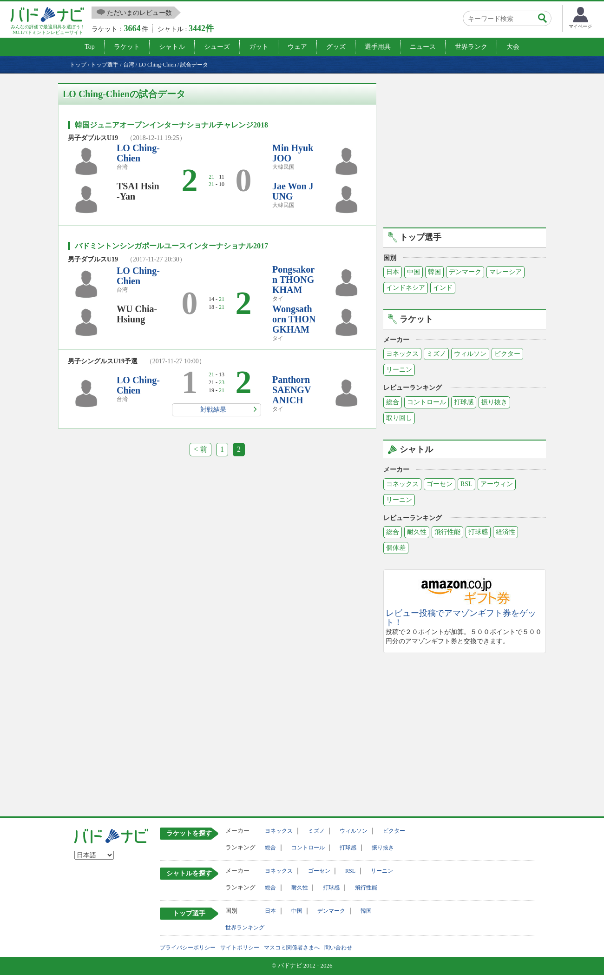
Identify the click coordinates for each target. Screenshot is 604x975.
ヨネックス (402, 353)
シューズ (217, 46)
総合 (392, 402)
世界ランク (471, 46)
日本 (392, 271)
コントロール (426, 402)
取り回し (399, 417)
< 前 (200, 449)
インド (443, 287)
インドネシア (405, 287)
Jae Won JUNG (293, 191)
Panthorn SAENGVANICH (291, 389)
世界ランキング (244, 927)
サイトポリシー (239, 947)
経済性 (505, 531)
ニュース (423, 46)
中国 (413, 271)
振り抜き (494, 402)
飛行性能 (447, 531)
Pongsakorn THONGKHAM (293, 279)
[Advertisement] (465, 148)
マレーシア (505, 271)
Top (90, 46)
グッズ (336, 46)
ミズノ (436, 353)
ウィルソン (470, 353)
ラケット (127, 46)
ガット (259, 46)
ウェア (297, 46)
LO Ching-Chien (138, 153)
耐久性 (417, 531)
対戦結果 (213, 409)
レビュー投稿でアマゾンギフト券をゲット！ (461, 618)
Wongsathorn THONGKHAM (294, 319)
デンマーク (465, 271)
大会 (512, 46)
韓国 (434, 271)
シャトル (172, 46)
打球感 (463, 402)
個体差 (396, 547)
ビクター (507, 353)
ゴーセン (440, 484)
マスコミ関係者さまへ (292, 947)
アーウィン (496, 484)
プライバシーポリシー (188, 947)
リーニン (399, 369)
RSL (466, 484)
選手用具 (378, 46)
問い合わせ (338, 947)
